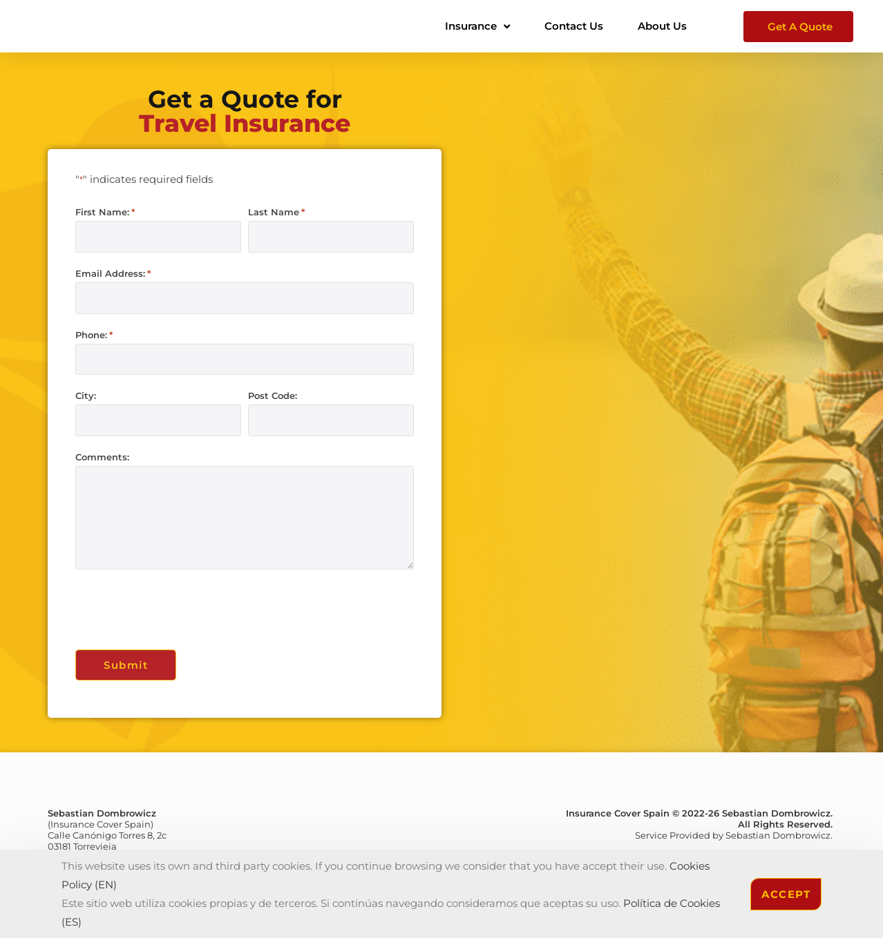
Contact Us (573, 25)
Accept (785, 894)
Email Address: (113, 273)
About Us (662, 25)
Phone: (94, 334)
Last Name (276, 212)
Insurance (477, 26)
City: (85, 394)
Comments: (102, 454)
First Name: (105, 212)
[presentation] (180, 605)
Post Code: (272, 394)
